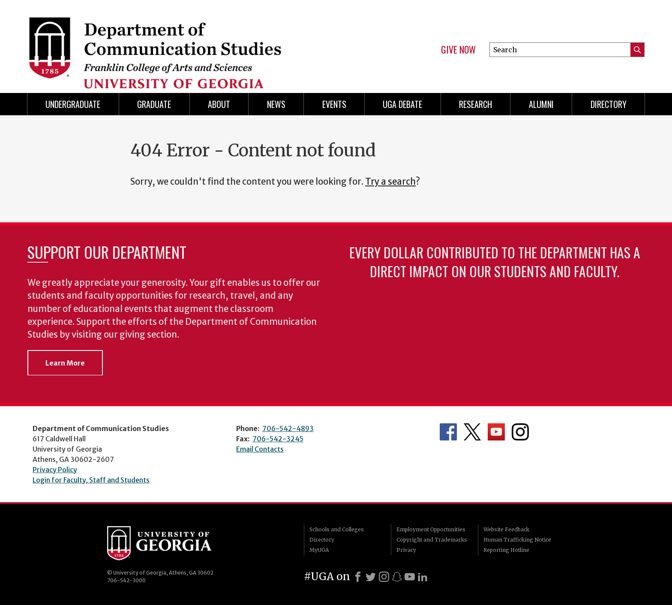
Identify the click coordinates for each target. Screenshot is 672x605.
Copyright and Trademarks (431, 539)
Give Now (458, 50)
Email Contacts (260, 449)
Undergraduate (72, 104)
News (276, 104)
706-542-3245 (277, 438)
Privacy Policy (55, 469)
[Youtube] (410, 577)
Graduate (154, 104)
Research (475, 104)
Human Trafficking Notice (517, 539)
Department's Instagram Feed (520, 431)
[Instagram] (384, 577)
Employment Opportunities (430, 529)
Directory (609, 104)
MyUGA (319, 550)
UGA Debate (402, 104)
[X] (371, 577)
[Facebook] (358, 577)
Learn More (65, 363)
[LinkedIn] (422, 577)
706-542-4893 (288, 428)
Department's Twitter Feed (472, 431)
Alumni (541, 104)
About (219, 104)
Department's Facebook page (448, 431)
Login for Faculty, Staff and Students (91, 480)
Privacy (406, 550)
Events (334, 104)
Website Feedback (506, 529)
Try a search (390, 181)
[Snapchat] (397, 577)
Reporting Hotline (506, 550)
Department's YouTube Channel (496, 431)
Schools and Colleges (336, 529)
